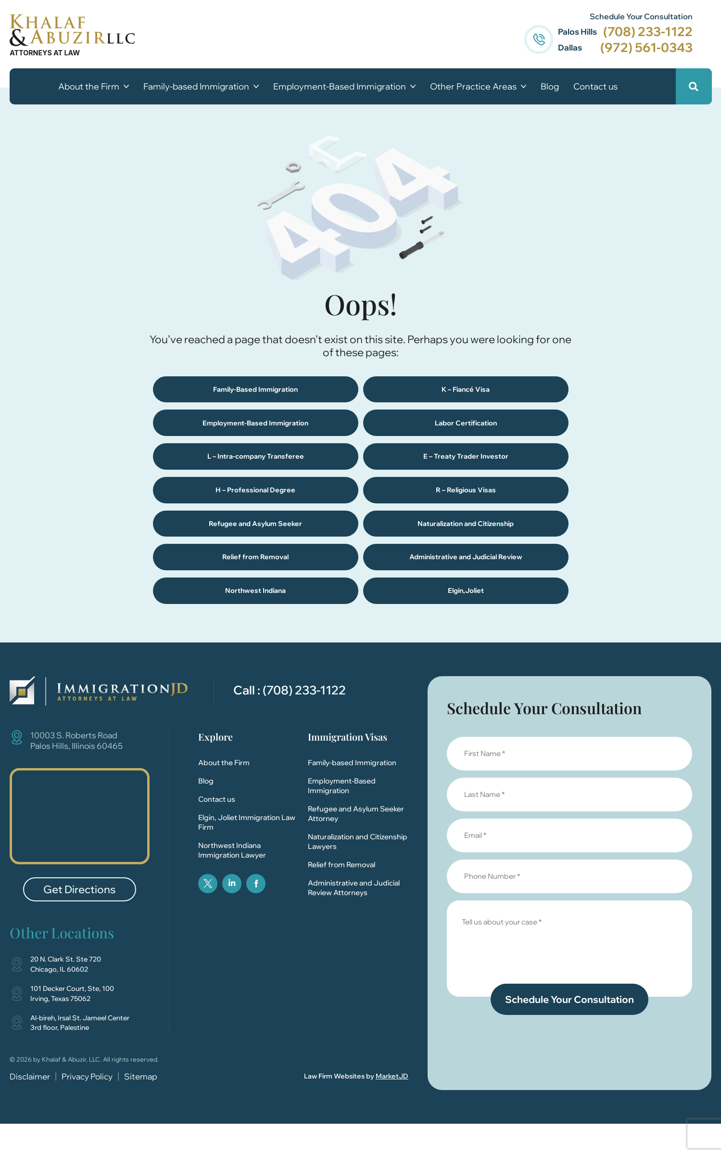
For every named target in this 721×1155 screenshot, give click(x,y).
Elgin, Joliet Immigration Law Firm (246, 853)
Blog (550, 86)
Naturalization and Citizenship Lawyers (357, 872)
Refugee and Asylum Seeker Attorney (356, 844)
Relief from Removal (341, 895)
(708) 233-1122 (647, 31)
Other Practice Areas (478, 86)
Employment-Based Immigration (344, 86)
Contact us (595, 86)
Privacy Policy (87, 1108)
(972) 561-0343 (646, 47)
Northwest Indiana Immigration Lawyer (232, 881)
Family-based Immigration (201, 86)
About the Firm (93, 86)
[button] (693, 86)
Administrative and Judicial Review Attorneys (354, 919)
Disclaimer (30, 1108)
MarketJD (392, 1107)
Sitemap (140, 1108)
